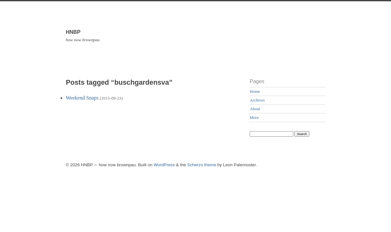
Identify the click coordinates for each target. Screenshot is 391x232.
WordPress (164, 164)
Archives (257, 100)
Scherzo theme (201, 164)
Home (255, 91)
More (254, 117)
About (255, 108)
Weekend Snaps (82, 98)
